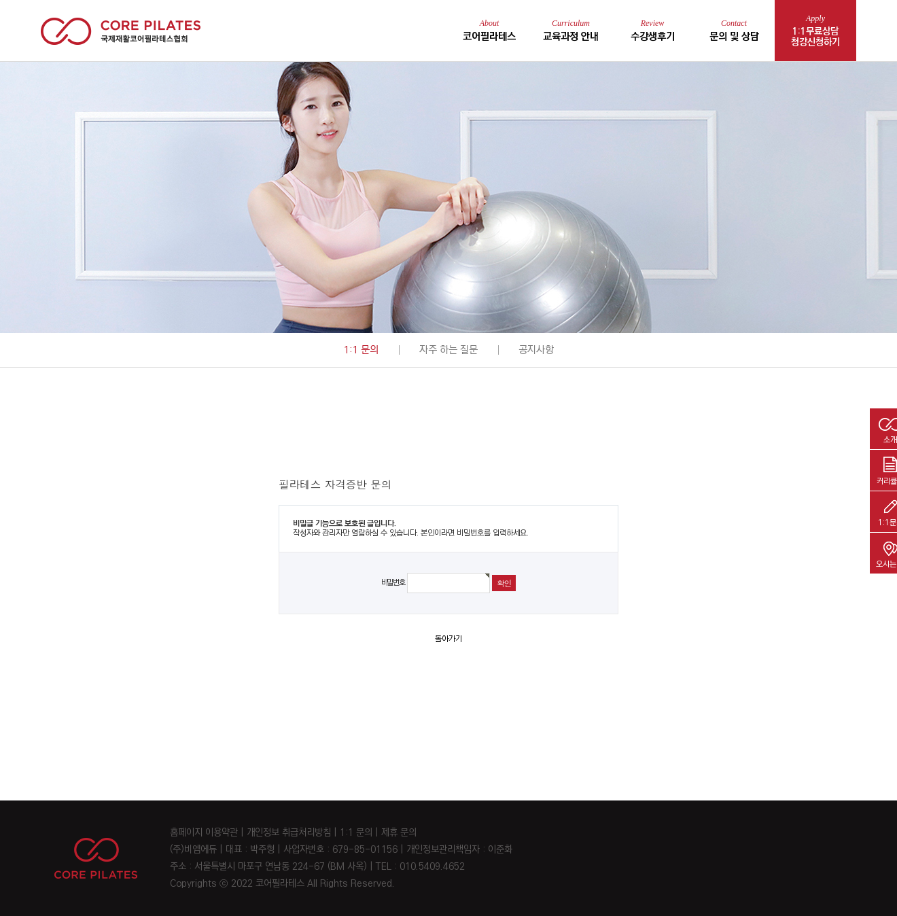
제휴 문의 (399, 832)
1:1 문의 (356, 832)
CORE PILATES (95, 858)
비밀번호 (393, 582)
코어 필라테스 (120, 31)
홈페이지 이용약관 (204, 832)
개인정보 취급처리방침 (289, 832)
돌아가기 (448, 639)
